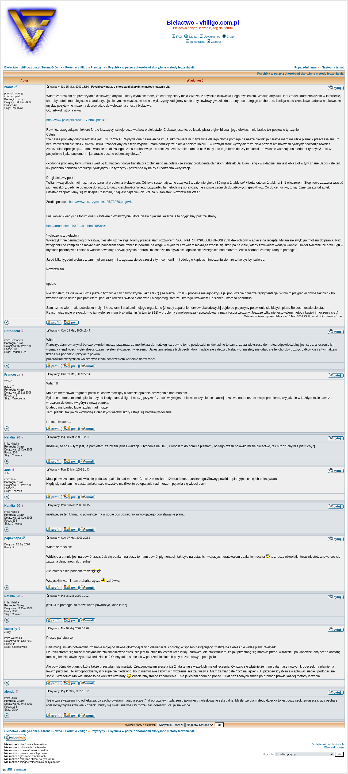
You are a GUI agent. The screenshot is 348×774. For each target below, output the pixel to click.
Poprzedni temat (306, 67)
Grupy (229, 36)
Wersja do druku (334, 747)
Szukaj (190, 36)
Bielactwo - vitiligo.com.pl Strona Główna (33, 67)
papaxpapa (12, 538)
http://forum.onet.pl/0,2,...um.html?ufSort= (76, 226)
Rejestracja (195, 41)
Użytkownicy (210, 36)
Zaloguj (214, 41)
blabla (9, 87)
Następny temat (333, 67)
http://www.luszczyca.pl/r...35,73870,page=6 (100, 202)
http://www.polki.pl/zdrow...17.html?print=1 (76, 120)
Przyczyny (98, 67)
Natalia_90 (12, 437)
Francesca (12, 374)
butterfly (10, 629)
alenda (9, 692)
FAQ (177, 36)
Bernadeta (12, 331)
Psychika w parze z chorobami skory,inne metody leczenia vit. (151, 67)
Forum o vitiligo (76, 67)
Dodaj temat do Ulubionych (328, 744)
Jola (7, 470)
